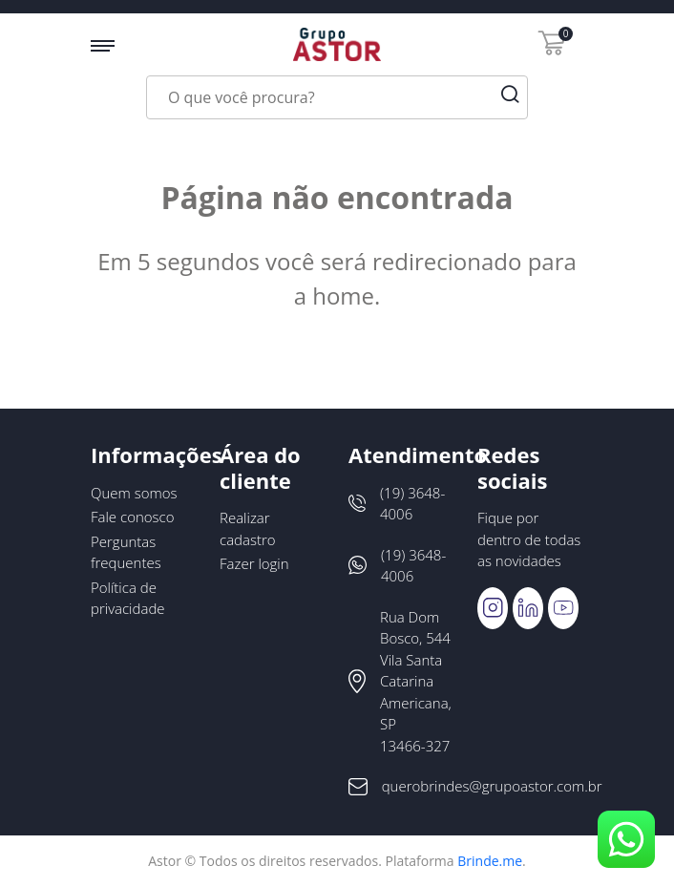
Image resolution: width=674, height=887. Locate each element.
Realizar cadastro (248, 528)
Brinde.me (489, 861)
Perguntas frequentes (126, 552)
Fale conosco (133, 516)
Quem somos (134, 492)
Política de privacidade (128, 598)
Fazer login (254, 563)
